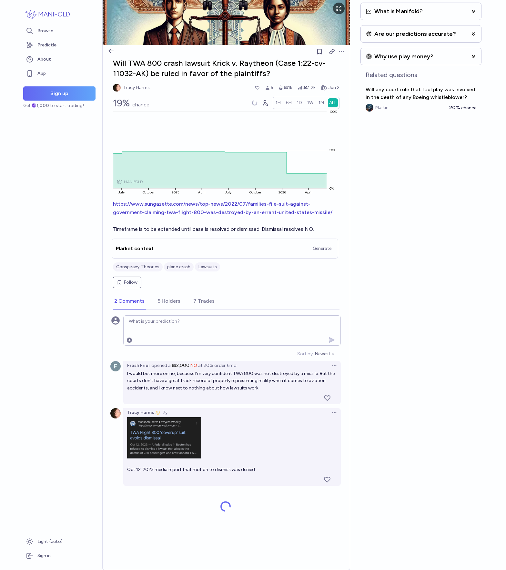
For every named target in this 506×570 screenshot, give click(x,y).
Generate (322, 248)
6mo (232, 365)
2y (165, 412)
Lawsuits (207, 267)
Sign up (59, 93)
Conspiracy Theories (137, 267)
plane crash (178, 267)
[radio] (278, 102)
